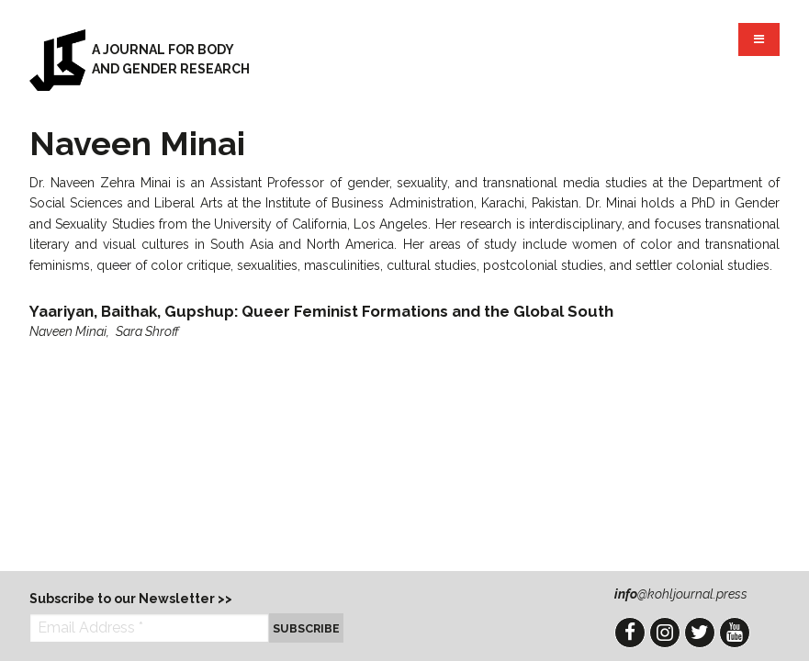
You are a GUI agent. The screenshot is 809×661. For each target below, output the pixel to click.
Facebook (630, 632)
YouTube (734, 632)
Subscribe (306, 628)
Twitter (699, 632)
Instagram (664, 632)
